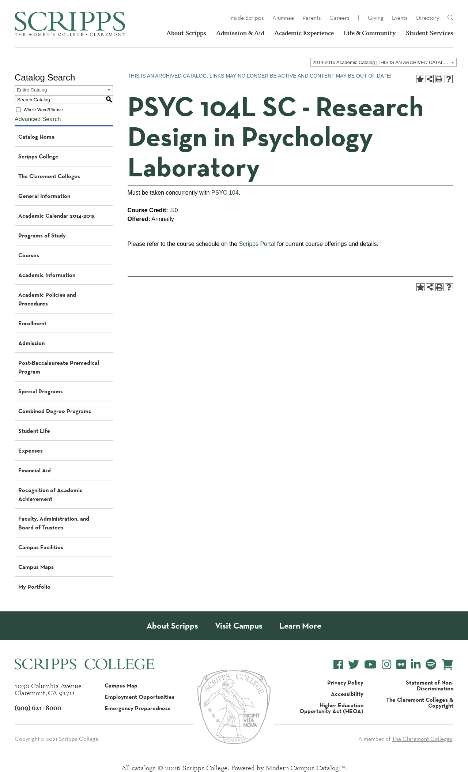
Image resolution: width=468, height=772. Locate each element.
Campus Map (121, 685)
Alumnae (283, 18)
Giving (376, 18)
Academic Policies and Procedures (47, 299)
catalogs (144, 767)
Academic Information (46, 274)
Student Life (34, 430)
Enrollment (32, 323)
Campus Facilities (40, 547)
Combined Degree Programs (54, 411)
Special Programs (40, 391)
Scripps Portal (257, 244)
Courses (28, 255)
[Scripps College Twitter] (353, 664)
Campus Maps (36, 566)
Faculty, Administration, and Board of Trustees (53, 523)
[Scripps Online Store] (447, 665)
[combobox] (383, 62)
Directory (427, 18)
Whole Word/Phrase (43, 109)
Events (400, 18)
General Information (44, 195)
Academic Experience (304, 33)
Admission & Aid (240, 33)
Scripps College (38, 156)
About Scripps (186, 33)
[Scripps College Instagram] (386, 664)
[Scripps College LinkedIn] (415, 664)
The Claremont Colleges (49, 176)
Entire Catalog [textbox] (32, 90)
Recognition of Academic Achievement (50, 494)
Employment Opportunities (139, 697)
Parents (311, 18)
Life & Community (370, 33)
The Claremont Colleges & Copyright (419, 702)
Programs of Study (42, 235)
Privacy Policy (345, 682)
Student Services (429, 33)
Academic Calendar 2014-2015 (56, 215)
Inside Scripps (246, 18)
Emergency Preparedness (137, 708)
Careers (339, 18)
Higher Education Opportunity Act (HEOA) (331, 708)
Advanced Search (38, 119)
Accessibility (347, 694)
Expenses (30, 450)
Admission (31, 342)
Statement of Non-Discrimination (429, 685)
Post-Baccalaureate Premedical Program (58, 367)
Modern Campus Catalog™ (305, 767)
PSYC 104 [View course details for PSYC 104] (225, 193)
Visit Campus (239, 625)
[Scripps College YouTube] (370, 664)
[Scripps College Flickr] (401, 664)
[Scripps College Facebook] (338, 664)
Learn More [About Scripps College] (300, 625)
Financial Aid (34, 470)
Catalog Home (36, 136)
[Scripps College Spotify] (431, 664)
